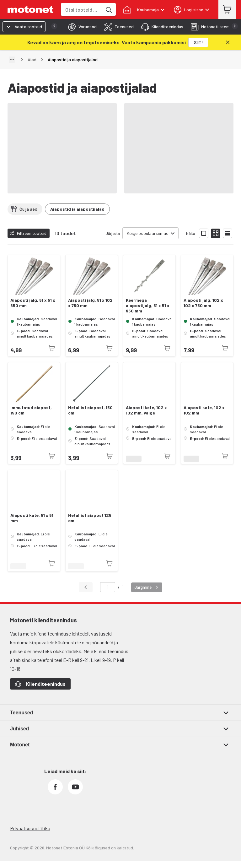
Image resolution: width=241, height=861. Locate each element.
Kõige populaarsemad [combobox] (148, 233)
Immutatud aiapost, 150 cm (31, 410)
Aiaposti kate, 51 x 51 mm (31, 518)
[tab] (80, 26)
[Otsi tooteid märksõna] (108, 9)
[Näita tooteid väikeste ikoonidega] (215, 233)
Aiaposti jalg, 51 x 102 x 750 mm (90, 303)
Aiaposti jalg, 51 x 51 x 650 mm (32, 303)
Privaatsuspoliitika (30, 828)
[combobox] (81, 9)
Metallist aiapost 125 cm (89, 518)
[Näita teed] (12, 60)
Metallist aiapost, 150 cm (90, 410)
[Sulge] (228, 42)
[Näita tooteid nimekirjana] (227, 233)
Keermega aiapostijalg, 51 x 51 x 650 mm (147, 305)
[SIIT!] (198, 42)
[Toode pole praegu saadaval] (51, 348)
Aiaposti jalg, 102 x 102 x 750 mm (203, 303)
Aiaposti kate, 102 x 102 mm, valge (146, 410)
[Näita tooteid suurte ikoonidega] (203, 233)
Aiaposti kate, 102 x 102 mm (204, 410)
